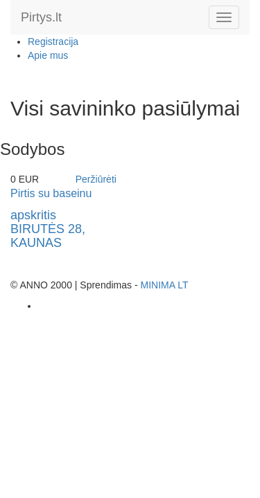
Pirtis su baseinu (51, 193)
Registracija (53, 41)
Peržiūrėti (96, 179)
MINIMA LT (164, 284)
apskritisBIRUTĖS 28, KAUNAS (47, 229)
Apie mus (48, 55)
